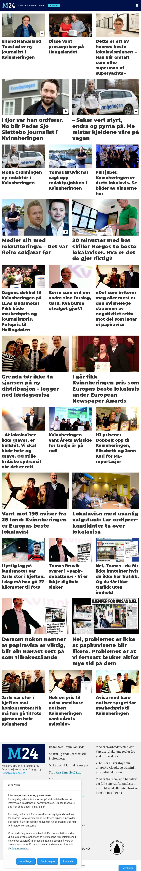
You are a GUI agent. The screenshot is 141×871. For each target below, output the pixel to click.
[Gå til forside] (9, 5)
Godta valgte (47, 861)
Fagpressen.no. (20, 848)
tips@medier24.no (68, 772)
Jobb (20, 5)
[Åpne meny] (137, 5)
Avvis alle (68, 861)
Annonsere (31, 5)
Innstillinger (127, 868)
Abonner (54, 5)
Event (42, 5)
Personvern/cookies (13, 772)
